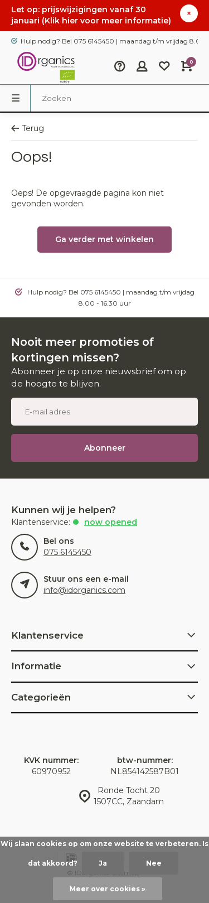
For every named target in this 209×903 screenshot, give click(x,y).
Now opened (110, 522)
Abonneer (104, 448)
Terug (27, 128)
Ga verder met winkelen (104, 239)
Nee (154, 863)
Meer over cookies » (107, 889)
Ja (103, 863)
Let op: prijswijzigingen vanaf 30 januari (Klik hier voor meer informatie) (91, 15)
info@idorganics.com (84, 590)
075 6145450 (67, 552)
